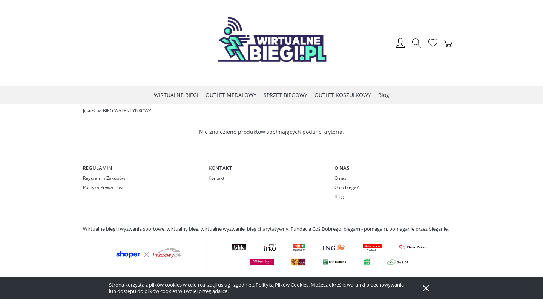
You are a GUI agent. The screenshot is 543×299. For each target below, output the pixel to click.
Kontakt (216, 178)
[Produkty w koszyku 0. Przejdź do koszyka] (449, 47)
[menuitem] (176, 95)
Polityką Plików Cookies (282, 284)
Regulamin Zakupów (104, 178)
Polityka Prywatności (104, 187)
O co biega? (346, 187)
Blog (339, 196)
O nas (340, 178)
